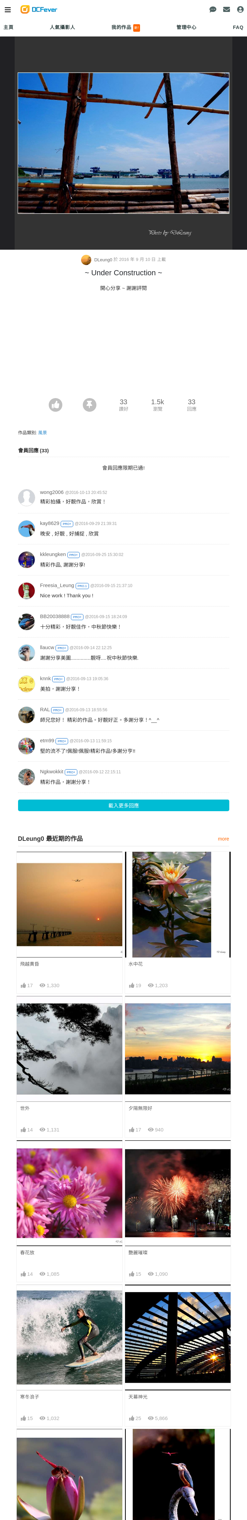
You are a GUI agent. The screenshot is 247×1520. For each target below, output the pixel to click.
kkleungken (53, 554)
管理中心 (186, 27)
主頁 (8, 27)
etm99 (47, 740)
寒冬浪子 (29, 1397)
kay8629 (50, 523)
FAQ (238, 27)
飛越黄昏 (29, 964)
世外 (25, 1108)
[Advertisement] (124, 347)
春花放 (27, 1252)
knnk (45, 678)
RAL (45, 709)
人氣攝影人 (62, 27)
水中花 (135, 964)
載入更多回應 (123, 805)
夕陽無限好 (140, 1108)
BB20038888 (55, 616)
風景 (42, 432)
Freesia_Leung (57, 585)
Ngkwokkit (51, 771)
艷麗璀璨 (138, 1252)
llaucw (47, 647)
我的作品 (125, 28)
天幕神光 (138, 1397)
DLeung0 (97, 259)
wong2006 (52, 492)
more (223, 839)
